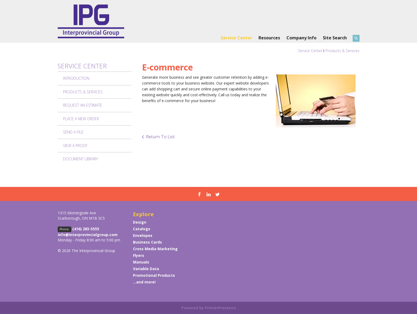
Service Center (236, 38)
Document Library (80, 158)
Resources (269, 38)
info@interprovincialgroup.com (88, 234)
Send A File (73, 132)
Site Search (335, 38)
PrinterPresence (220, 307)
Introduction (76, 78)
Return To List (160, 137)
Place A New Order (81, 118)
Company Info (301, 38)
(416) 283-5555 (85, 228)
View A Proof (75, 145)
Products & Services (343, 50)
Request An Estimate (82, 105)
